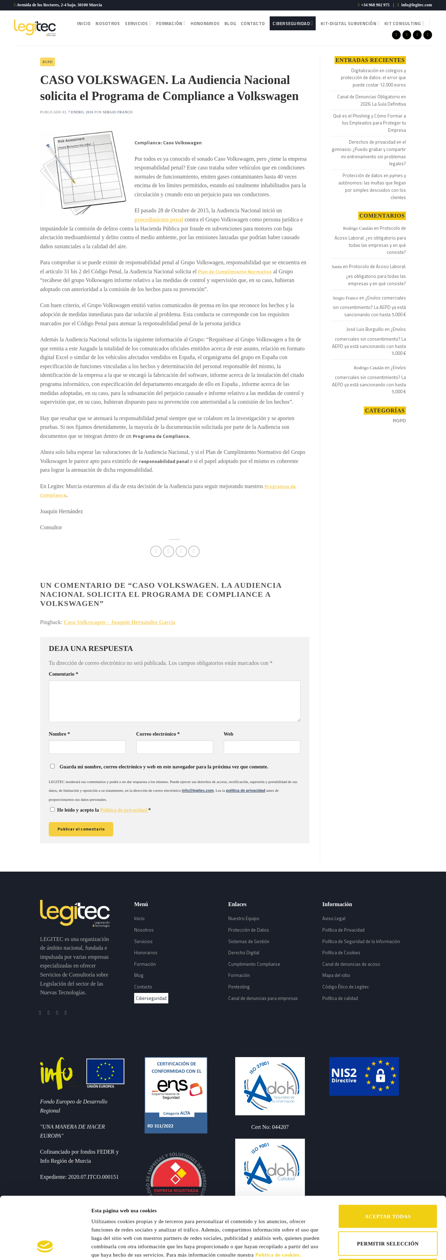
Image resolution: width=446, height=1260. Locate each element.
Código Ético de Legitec (345, 986)
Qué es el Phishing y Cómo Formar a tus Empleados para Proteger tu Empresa (369, 123)
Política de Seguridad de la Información (361, 941)
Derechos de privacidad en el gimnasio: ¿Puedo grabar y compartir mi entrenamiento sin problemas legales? (369, 152)
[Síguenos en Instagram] (406, 34)
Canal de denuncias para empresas (263, 998)
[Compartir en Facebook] (156, 551)
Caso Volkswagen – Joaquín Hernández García (119, 622)
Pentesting (239, 986)
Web (228, 734)
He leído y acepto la (100, 810)
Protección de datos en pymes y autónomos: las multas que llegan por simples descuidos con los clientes (372, 186)
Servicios (138, 23)
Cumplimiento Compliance (254, 964)
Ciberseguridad (292, 23)
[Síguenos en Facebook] (396, 34)
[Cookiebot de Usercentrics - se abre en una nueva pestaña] (45, 1246)
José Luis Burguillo (365, 329)
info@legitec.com (416, 4)
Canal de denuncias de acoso (351, 964)
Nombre (59, 734)
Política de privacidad (124, 810)
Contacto (253, 23)
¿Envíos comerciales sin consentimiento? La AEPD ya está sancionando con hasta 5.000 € (369, 306)
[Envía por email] (181, 551)
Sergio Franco (118, 112)
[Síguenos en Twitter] (417, 34)
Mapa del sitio (336, 975)
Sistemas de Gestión (248, 941)
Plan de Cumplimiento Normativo (235, 271)
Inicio (84, 23)
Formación (171, 23)
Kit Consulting (404, 23)
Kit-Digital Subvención (350, 23)
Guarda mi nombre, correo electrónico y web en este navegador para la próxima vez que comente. (164, 766)
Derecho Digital (243, 952)
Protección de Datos (248, 929)
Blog (230, 23)
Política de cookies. (278, 1196)
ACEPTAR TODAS (388, 1158)
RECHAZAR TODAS (387, 1212)
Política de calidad (340, 998)
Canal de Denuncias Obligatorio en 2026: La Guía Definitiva (371, 100)
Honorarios (205, 23)
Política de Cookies (341, 952)
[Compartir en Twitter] (168, 551)
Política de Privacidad (343, 929)
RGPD (48, 62)
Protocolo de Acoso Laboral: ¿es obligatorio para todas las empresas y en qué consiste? (370, 240)
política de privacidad (245, 790)
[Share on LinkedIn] (194, 551)
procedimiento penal (158, 219)
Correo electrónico (158, 734)
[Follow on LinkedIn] (427, 34)
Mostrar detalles (361, 1246)
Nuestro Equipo (243, 918)
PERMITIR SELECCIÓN (388, 1185)
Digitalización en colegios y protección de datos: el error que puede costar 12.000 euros (373, 78)
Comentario (63, 674)
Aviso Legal (333, 918)
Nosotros (107, 23)
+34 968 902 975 (375, 4)
